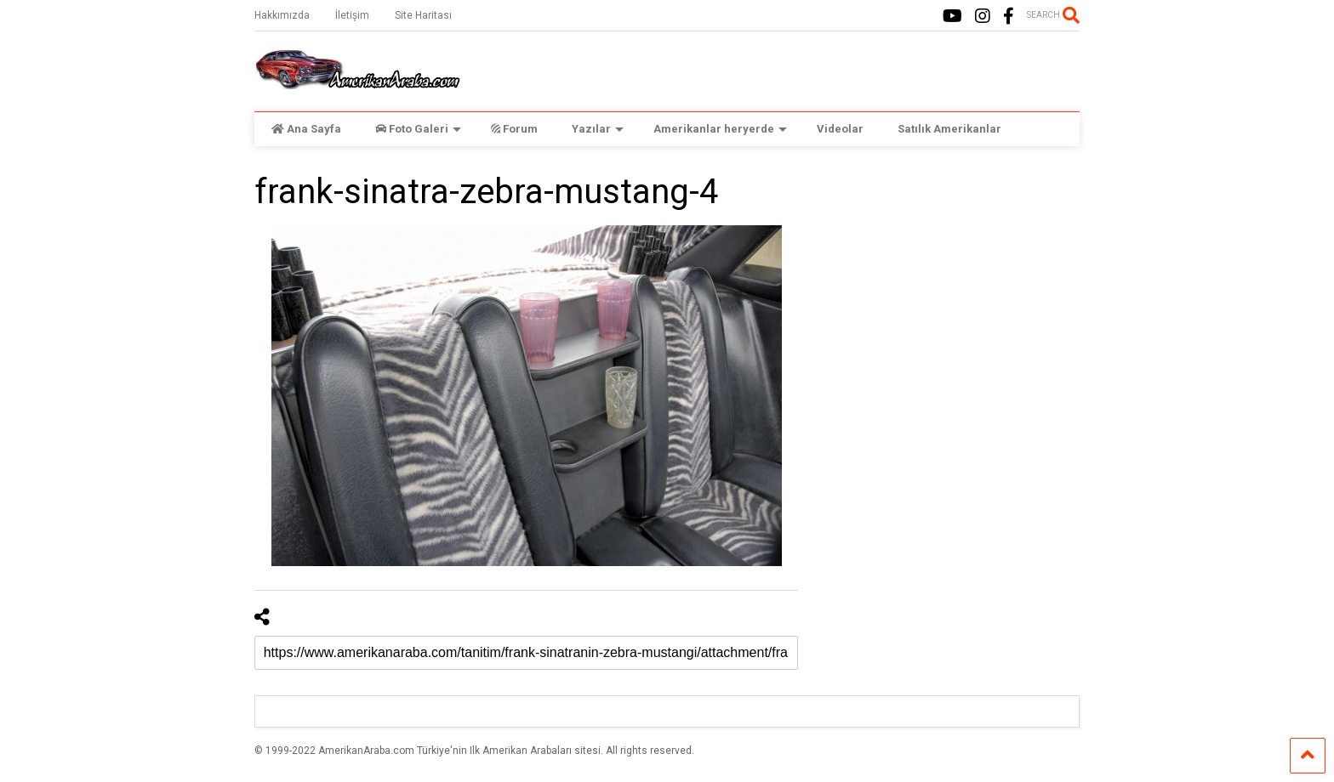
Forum (514, 128)
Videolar (840, 128)
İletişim (352, 15)
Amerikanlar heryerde (720, 128)
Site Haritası (423, 15)
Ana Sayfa (306, 128)
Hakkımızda (282, 15)
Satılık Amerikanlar (949, 128)
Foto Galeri (418, 128)
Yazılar (598, 128)
